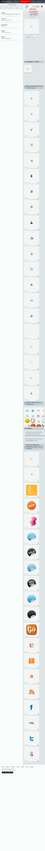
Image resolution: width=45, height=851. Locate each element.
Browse (13, 767)
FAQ (27, 767)
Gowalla (33, 11)
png (32, 36)
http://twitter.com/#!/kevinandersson (35, 435)
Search (16, 1)
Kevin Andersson (5, 32)
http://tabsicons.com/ (32, 440)
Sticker (32, 9)
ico (35, 36)
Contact (32, 767)
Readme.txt (17, 14)
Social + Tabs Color (6, 20)
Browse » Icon (25, 1)
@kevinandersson (5, 38)
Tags (33, 1)
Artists (39, 1)
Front (3, 767)
